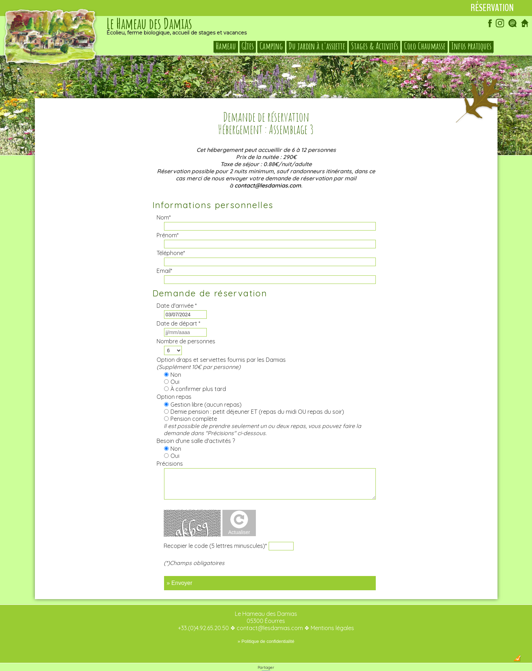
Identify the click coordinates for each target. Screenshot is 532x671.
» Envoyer (179, 569)
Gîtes (248, 46)
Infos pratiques (471, 46)
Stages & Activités (374, 46)
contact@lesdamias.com (268, 171)
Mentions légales (332, 614)
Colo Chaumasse (425, 46)
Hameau (226, 46)
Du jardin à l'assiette (317, 46)
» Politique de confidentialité (266, 627)
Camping (271, 46)
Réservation (492, 8)
